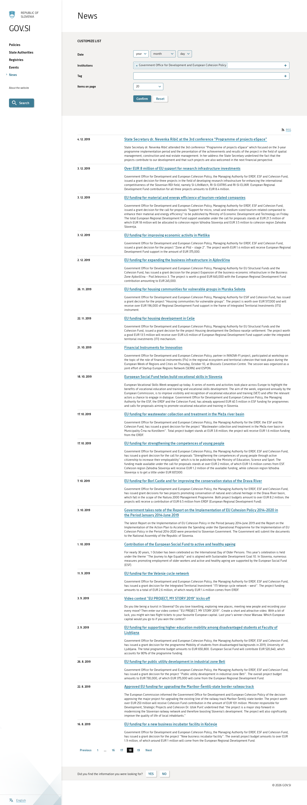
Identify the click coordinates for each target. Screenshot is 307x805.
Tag (79, 76)
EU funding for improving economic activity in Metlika (167, 235)
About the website (19, 87)
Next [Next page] (148, 750)
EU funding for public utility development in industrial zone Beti (174, 661)
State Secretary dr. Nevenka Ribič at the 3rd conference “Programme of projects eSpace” (195, 139)
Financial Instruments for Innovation (153, 347)
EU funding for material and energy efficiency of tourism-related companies (184, 197)
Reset (160, 98)
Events (14, 67)
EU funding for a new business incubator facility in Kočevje (170, 724)
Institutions (85, 65)
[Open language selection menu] (17, 800)
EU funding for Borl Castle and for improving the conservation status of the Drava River (193, 480)
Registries (16, 59)
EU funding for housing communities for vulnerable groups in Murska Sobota (184, 289)
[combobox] (141, 53)
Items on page (86, 86)
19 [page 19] (138, 750)
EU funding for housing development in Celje (159, 318)
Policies (14, 44)
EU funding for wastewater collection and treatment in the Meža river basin (184, 414)
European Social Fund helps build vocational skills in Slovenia (173, 376)
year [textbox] (139, 54)
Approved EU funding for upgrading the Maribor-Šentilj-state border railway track (189, 686)
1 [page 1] (97, 750)
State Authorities (21, 52)
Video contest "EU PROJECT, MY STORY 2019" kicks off (167, 598)
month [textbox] (157, 54)
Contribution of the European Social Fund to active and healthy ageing (179, 544)
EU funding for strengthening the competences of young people (174, 443)
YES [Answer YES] (151, 773)
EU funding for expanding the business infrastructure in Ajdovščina (177, 259)
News (13, 74)
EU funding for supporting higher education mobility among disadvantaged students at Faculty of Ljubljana (200, 630)
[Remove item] (136, 65)
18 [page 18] (130, 750)
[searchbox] (230, 65)
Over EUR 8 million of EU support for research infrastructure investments (182, 168)
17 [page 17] (121, 750)
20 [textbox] (137, 86)
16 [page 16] (113, 750)
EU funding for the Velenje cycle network (156, 573)
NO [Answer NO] (164, 773)
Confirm (142, 98)
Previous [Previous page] (85, 750)
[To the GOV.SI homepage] (30, 21)
